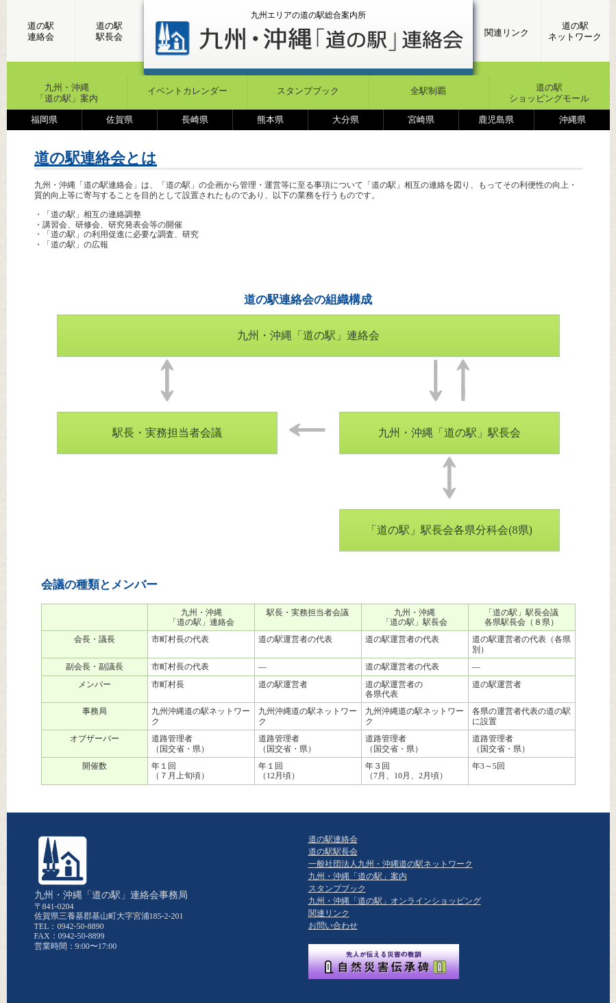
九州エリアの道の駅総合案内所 (308, 15)
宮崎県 (421, 119)
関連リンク (506, 32)
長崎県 (195, 119)
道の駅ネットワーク (575, 31)
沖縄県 (572, 119)
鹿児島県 (496, 119)
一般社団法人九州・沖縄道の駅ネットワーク (390, 864)
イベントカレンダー (187, 91)
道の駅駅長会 (109, 31)
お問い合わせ (333, 925)
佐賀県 (119, 119)
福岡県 (44, 119)
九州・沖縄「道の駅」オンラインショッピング (394, 901)
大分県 (345, 119)
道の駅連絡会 (40, 31)
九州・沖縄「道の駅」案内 (67, 92)
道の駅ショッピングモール (549, 92)
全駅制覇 (428, 91)
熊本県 (270, 119)
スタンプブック (308, 91)
